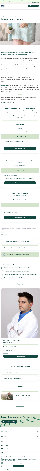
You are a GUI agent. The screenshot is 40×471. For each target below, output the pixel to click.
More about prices (4, 234)
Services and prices (8, 16)
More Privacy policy (12, 460)
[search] (38, 11)
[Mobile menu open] (2, 6)
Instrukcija (33, 1)
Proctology (15, 16)
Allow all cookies (18, 465)
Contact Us (20, 128)
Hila (2, 16)
